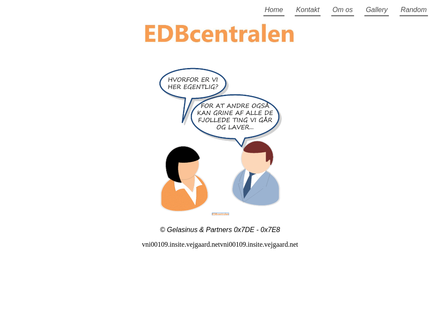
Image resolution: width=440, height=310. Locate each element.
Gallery (377, 9)
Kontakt (307, 9)
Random (414, 9)
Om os (343, 9)
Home (274, 9)
